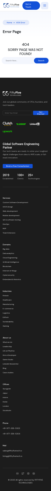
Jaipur (5, 393)
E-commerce (8, 308)
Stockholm (7, 410)
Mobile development (11, 215)
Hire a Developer (9, 355)
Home (9, 22)
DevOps (6, 224)
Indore (5, 397)
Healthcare (7, 300)
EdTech (6, 317)
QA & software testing (12, 220)
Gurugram (7, 389)
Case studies (8, 372)
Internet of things (10, 271)
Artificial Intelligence (11, 262)
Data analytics (8, 253)
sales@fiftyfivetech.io (12, 450)
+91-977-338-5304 (11, 433)
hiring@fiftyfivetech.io (12, 456)
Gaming (6, 326)
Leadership (7, 346)
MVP (4, 228)
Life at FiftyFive (9, 351)
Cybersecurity (8, 275)
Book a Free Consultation (17, 166)
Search (41, 60)
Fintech (6, 295)
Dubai (5, 402)
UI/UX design (8, 207)
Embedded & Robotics (12, 279)
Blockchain (7, 266)
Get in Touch (28, 5)
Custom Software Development (15, 202)
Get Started (40, 113)
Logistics (6, 313)
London (6, 406)
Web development (10, 211)
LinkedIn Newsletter (11, 364)
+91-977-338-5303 (11, 428)
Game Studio (8, 359)
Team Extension (9, 233)
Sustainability (8, 321)
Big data (6, 249)
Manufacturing (8, 304)
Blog (4, 368)
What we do (7, 342)
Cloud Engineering (10, 258)
